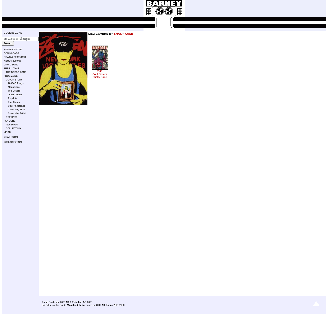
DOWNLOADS (11, 53)
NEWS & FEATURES (15, 57)
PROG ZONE (11, 76)
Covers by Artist (17, 113)
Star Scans (14, 102)
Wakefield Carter (76, 305)
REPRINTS (12, 117)
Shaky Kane (100, 77)
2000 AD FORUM (13, 142)
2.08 (99, 71)
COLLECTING (13, 128)
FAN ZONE (9, 121)
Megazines (14, 87)
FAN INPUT (12, 124)
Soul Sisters (99, 74)
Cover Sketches (16, 106)
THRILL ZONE (11, 68)
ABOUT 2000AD (12, 61)
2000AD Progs (16, 83)
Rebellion (77, 302)
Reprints (12, 98)
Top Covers (14, 90)
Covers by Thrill (16, 109)
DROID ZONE (11, 64)
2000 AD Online (104, 305)
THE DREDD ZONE (16, 72)
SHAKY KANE (123, 33)
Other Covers (15, 94)
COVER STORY (14, 79)
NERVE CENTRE (13, 49)
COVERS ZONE (13, 32)
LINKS (7, 132)
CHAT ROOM (11, 137)
